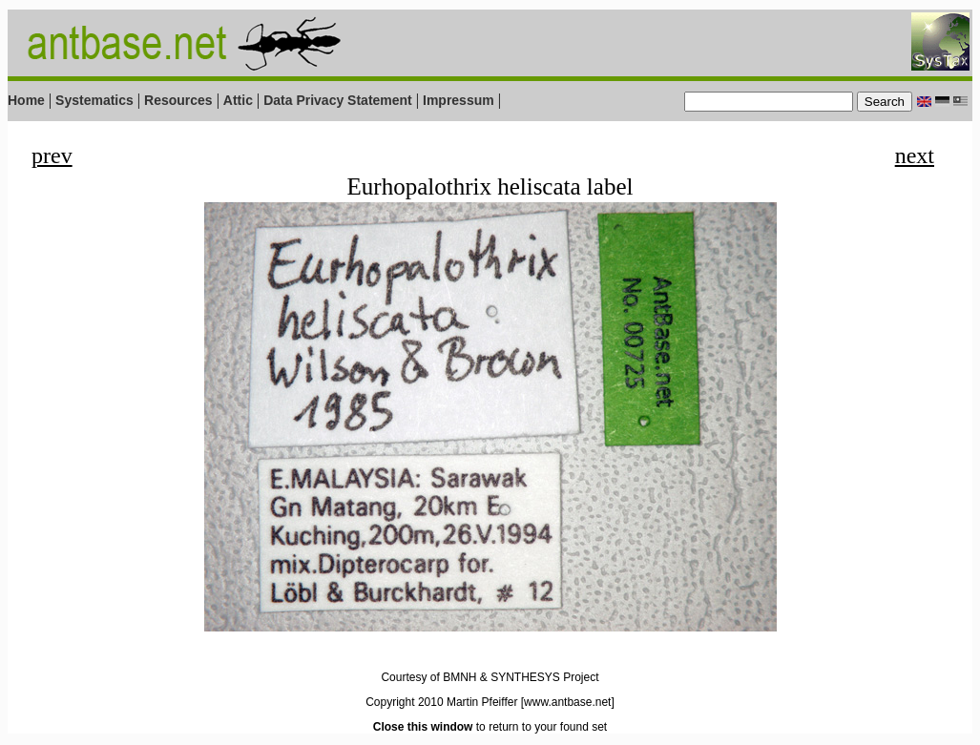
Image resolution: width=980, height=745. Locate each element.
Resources (178, 100)
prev (52, 155)
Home (26, 100)
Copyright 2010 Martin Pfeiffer (441, 702)
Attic (238, 100)
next (914, 155)
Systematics (94, 100)
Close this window (423, 727)
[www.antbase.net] (568, 702)
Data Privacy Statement (337, 100)
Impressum (458, 100)
